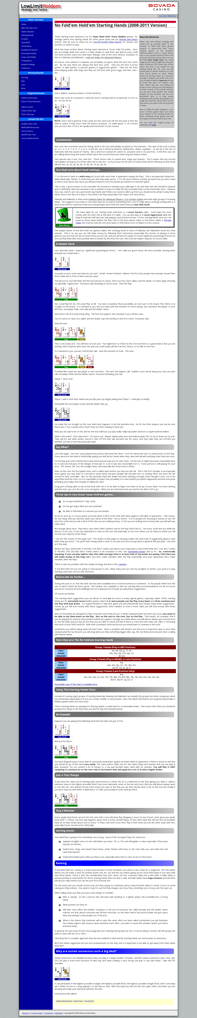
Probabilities (26, 60)
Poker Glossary (27, 114)
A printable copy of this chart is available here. (76, 684)
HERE (154, 125)
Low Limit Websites (167, 16)
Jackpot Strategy (28, 64)
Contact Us (25, 68)
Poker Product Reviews (30, 101)
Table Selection (27, 31)
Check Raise (26, 46)
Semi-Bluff (25, 42)
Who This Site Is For (29, 28)
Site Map (58, 1013)
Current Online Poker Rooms (107, 42)
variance (122, 564)
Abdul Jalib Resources (30, 127)
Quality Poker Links (29, 124)
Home (23, 24)
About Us (26, 1013)
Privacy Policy (37, 1013)
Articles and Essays (29, 98)
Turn (23, 85)
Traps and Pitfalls (28, 57)
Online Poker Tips (28, 110)
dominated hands (136, 551)
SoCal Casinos (27, 131)
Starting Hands (27, 35)
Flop (23, 81)
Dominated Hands (28, 53)
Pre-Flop (24, 77)
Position (24, 39)
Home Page (78, 1001)
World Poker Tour (28, 134)
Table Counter (27, 107)
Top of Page (89, 1001)
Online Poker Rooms (64, 1001)
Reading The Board (29, 50)
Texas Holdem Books (30, 138)
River (23, 88)
